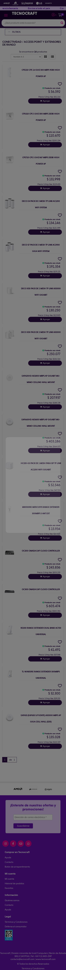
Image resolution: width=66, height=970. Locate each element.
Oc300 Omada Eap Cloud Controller (41, 589)
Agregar (46, 101)
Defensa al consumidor (16, 926)
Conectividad (12, 42)
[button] (54, 14)
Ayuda (8, 857)
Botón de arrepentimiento (17, 866)
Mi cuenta (9, 879)
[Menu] (5, 15)
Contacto (9, 862)
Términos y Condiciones (16, 922)
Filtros (14, 32)
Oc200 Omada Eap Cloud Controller (41, 551)
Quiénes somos (12, 900)
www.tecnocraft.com (46, 959)
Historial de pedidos (14, 883)
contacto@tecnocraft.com (22, 959)
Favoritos (9, 888)
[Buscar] (62, 22)
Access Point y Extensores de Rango (31, 43)
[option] (17, 789)
